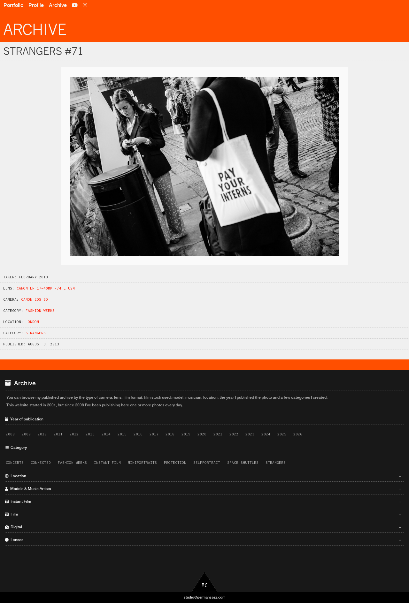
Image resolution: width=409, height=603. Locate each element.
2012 (74, 434)
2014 (106, 434)
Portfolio (13, 5)
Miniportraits (142, 462)
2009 (26, 434)
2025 (281, 434)
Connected (41, 462)
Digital (203, 527)
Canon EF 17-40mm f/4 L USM (46, 288)
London (32, 322)
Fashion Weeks (40, 310)
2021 (217, 434)
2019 (185, 434)
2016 (138, 434)
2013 (90, 434)
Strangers (36, 333)
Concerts (15, 462)
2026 (297, 434)
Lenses (203, 540)
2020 (201, 434)
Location (203, 476)
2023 (249, 434)
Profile (36, 5)
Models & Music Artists (203, 488)
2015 (122, 434)
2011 (58, 434)
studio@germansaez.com (205, 597)
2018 (170, 434)
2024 (265, 434)
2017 (154, 434)
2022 (233, 434)
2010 (42, 434)
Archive (58, 5)
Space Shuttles (243, 462)
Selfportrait (206, 462)
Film (203, 514)
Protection (175, 462)
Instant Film (107, 462)
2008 (10, 434)
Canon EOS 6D (34, 299)
